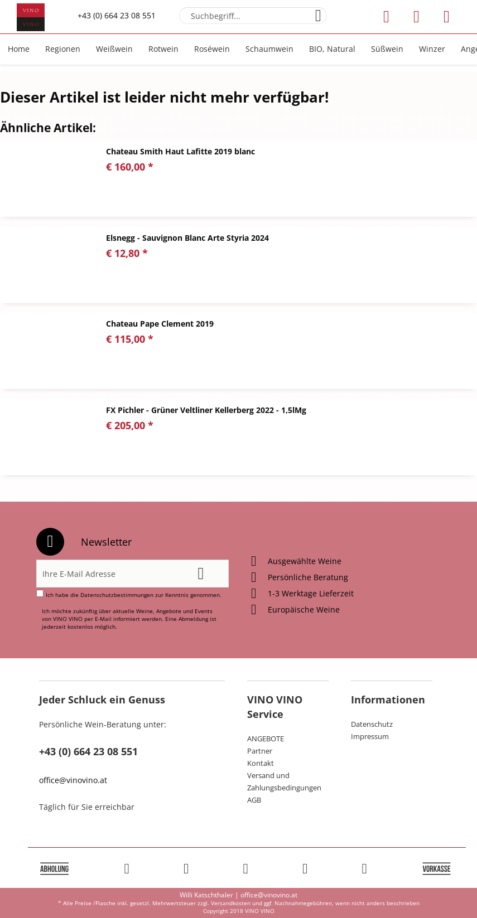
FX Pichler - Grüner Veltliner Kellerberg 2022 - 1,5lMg (206, 410)
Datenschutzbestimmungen (116, 595)
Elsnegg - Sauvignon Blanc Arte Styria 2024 (187, 237)
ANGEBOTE (265, 739)
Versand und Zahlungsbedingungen (284, 781)
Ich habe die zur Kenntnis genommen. (133, 595)
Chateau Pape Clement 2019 (160, 323)
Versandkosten (230, 903)
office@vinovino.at (73, 780)
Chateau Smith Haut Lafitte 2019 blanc (180, 151)
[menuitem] (253, 15)
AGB (254, 800)
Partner (259, 751)
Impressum (370, 736)
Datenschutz (372, 724)
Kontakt (260, 763)
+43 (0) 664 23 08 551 (117, 15)
